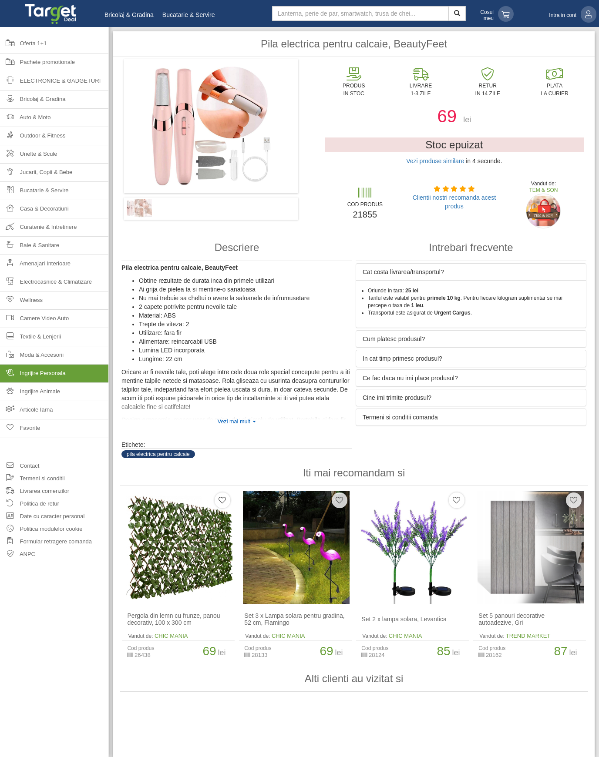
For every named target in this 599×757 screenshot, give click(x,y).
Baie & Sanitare (29, 248)
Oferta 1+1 (23, 46)
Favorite (20, 431)
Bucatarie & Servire (188, 14)
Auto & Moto (25, 120)
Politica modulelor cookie (41, 530)
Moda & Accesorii (32, 357)
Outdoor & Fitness (32, 138)
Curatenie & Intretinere (38, 229)
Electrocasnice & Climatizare (46, 284)
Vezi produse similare (435, 160)
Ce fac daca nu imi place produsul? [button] (410, 378)
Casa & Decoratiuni (34, 211)
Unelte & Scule (28, 156)
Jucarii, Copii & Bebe (36, 174)
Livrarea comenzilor (34, 492)
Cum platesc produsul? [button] (394, 338)
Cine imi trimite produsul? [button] (397, 397)
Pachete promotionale (37, 65)
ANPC (17, 555)
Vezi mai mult (237, 422)
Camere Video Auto (34, 321)
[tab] (471, 272)
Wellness (21, 302)
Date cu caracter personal (42, 517)
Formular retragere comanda (46, 542)
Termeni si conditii (32, 479)
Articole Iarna (26, 412)
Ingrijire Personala (54, 375)
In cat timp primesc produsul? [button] (402, 358)
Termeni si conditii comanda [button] (400, 417)
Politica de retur (29, 504)
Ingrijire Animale (30, 394)
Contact (19, 467)
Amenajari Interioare (35, 266)
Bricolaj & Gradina (129, 14)
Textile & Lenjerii (30, 339)
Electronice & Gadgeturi (50, 83)
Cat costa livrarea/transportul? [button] (403, 271)
